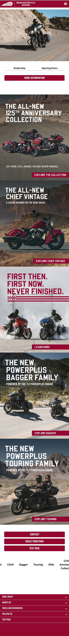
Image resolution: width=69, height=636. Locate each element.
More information (34, 78)
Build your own (34, 541)
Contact (34, 534)
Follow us (7, 614)
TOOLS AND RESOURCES (12, 608)
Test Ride (34, 548)
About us (6, 603)
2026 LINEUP (7, 597)
